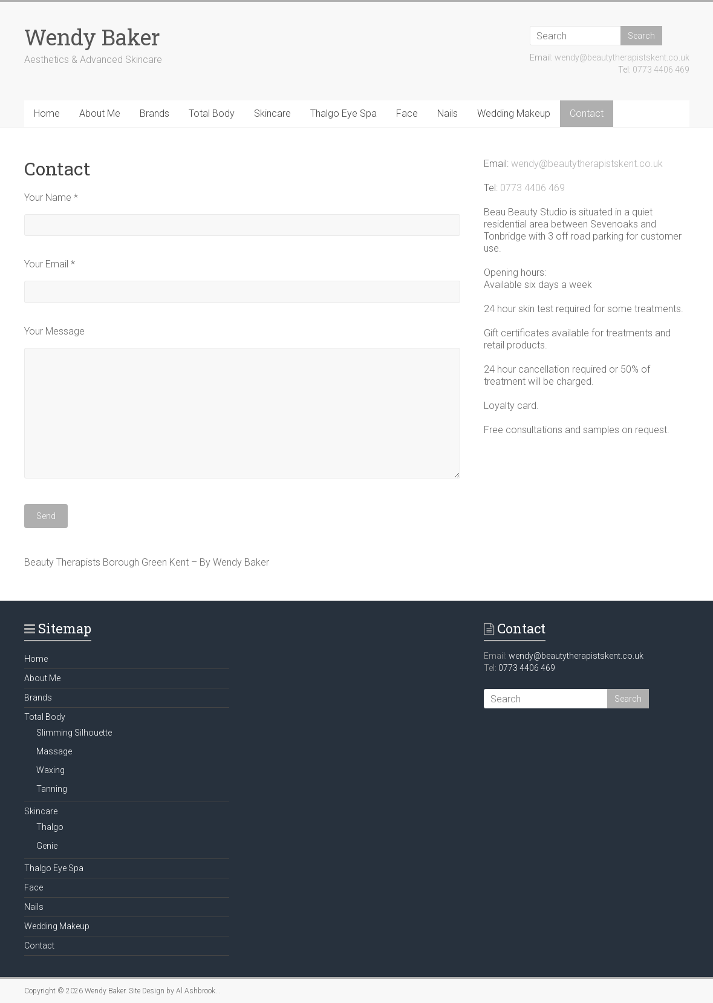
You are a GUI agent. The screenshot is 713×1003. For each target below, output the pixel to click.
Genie (46, 846)
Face (407, 113)
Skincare (272, 113)
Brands (154, 113)
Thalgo (49, 827)
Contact (587, 113)
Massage (54, 751)
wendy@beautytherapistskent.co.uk (622, 57)
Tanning (51, 789)
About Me (99, 113)
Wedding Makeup (513, 113)
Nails (447, 113)
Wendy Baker (92, 36)
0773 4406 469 (661, 69)
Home (47, 113)
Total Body (212, 113)
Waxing (50, 770)
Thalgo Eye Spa (343, 113)
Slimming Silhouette (74, 732)
